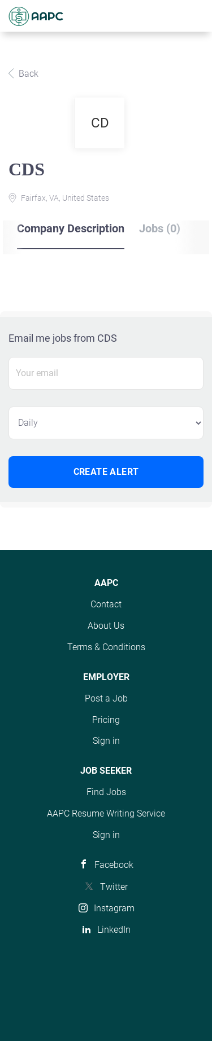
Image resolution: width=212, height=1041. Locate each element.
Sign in (106, 740)
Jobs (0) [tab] (159, 228)
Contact (106, 604)
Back (27, 73)
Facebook (113, 864)
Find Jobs (106, 792)
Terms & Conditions (106, 647)
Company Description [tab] (70, 228)
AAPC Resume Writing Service (106, 813)
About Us (106, 625)
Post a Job (106, 698)
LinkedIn (114, 929)
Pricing (106, 719)
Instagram (114, 908)
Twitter (114, 886)
